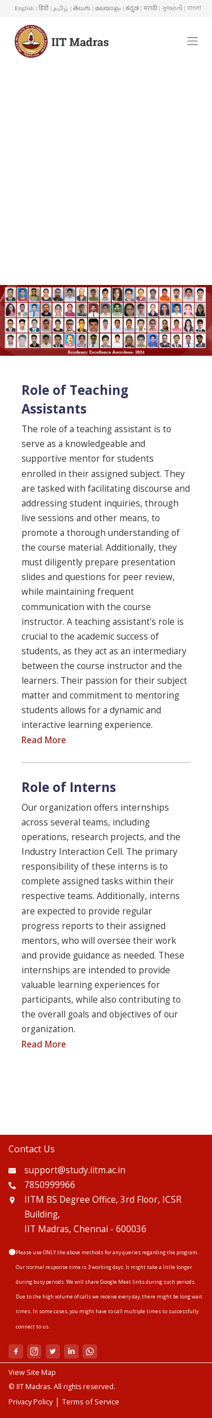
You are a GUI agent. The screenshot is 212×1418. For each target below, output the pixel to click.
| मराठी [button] (149, 8)
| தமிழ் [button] (59, 8)
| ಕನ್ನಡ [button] (131, 8)
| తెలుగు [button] (80, 8)
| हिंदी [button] (42, 8)
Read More (43, 740)
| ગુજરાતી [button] (171, 8)
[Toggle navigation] (192, 41)
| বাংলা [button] (192, 8)
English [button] (24, 8)
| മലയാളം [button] (106, 8)
